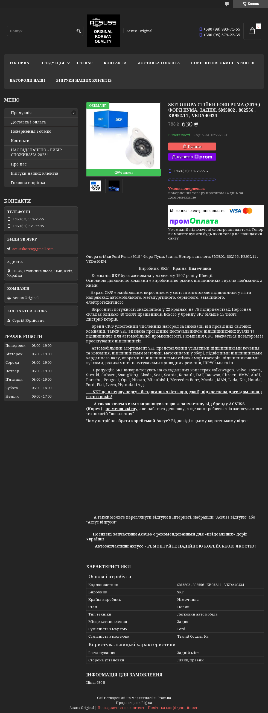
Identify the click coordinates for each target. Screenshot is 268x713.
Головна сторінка (28, 182)
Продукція (52, 62)
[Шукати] (78, 31)
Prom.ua (164, 698)
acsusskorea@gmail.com (33, 249)
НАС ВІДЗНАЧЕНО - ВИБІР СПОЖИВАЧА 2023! (36, 152)
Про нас (84, 62)
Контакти (115, 62)
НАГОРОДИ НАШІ (27, 80)
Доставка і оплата (159, 62)
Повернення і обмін (31, 131)
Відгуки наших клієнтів (84, 80)
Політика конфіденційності (173, 707)
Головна (19, 62)
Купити (195, 146)
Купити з (194, 156)
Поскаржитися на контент (121, 707)
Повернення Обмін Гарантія (223, 62)
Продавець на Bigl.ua (134, 702)
